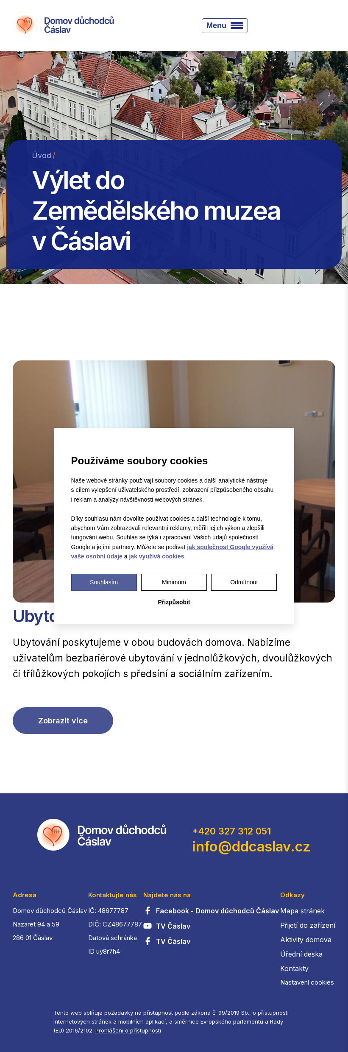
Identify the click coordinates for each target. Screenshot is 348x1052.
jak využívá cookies (156, 556)
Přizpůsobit (174, 602)
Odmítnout (244, 582)
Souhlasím (104, 582)
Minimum (174, 582)
